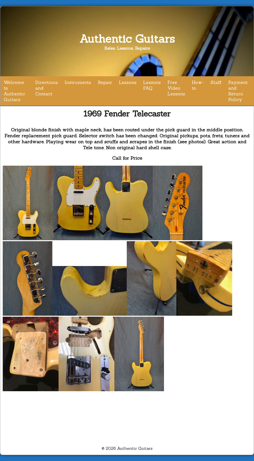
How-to (198, 85)
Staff (216, 82)
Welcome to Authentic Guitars (14, 90)
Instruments (77, 82)
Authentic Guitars (127, 39)
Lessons (127, 82)
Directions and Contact (46, 88)
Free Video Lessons (176, 88)
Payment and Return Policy (238, 90)
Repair (105, 82)
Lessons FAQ (152, 85)
